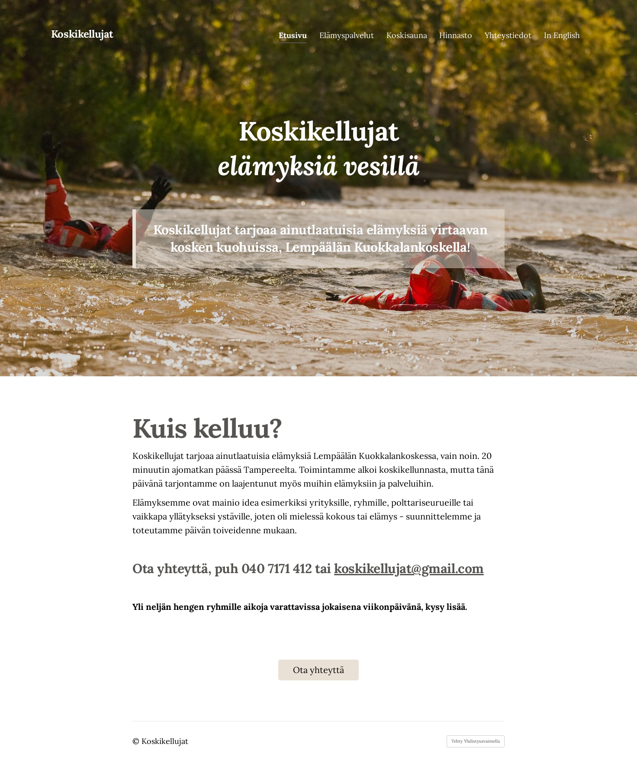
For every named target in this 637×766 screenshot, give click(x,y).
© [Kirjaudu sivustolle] (137, 741)
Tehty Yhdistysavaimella (475, 741)
